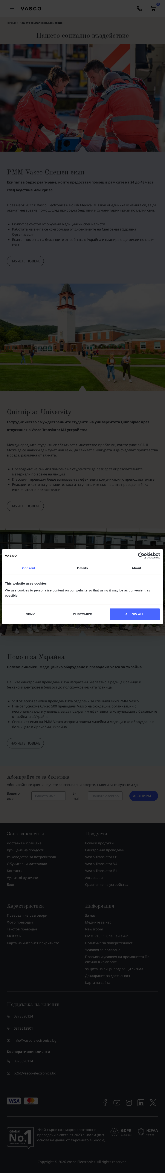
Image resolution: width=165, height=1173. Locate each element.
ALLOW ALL (134, 614)
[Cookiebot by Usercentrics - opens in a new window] (141, 555)
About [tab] (136, 568)
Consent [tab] (28, 568)
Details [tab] (82, 568)
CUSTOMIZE (82, 614)
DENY (30, 614)
